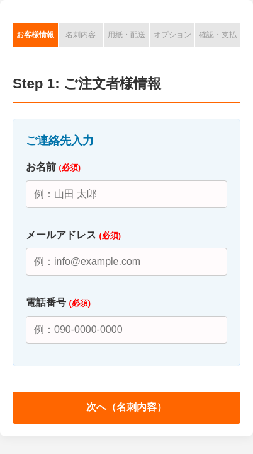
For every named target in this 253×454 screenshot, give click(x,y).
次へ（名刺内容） (126, 407)
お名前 (53, 166)
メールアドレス (73, 235)
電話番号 (58, 302)
